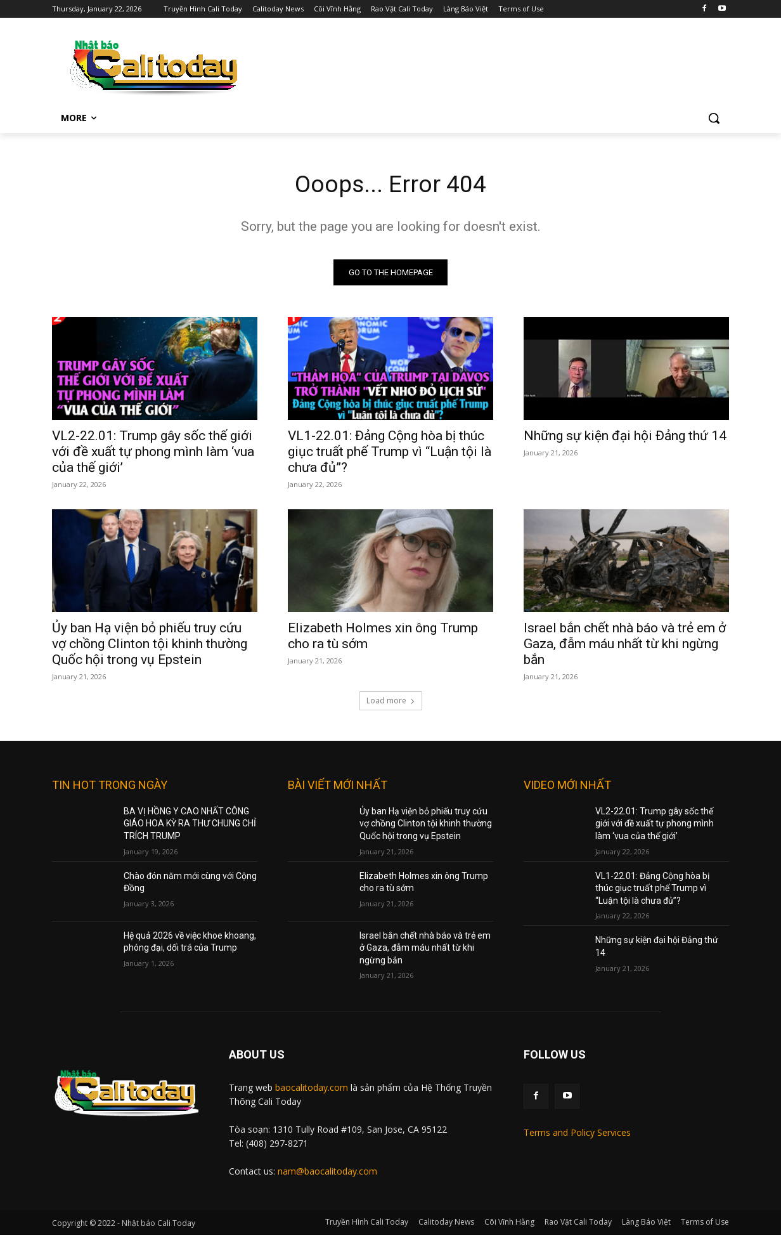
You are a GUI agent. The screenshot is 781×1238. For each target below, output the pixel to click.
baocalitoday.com (311, 1091)
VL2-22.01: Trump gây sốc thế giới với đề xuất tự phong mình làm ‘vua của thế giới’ (153, 454)
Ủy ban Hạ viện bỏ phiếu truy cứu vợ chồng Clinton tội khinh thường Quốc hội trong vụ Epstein (149, 646)
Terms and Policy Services (577, 1135)
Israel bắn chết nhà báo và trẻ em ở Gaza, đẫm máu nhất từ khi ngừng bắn (625, 646)
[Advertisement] (492, 64)
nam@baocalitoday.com (327, 1174)
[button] (714, 118)
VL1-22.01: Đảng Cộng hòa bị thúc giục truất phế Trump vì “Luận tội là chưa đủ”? (389, 454)
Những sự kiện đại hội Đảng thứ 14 (625, 438)
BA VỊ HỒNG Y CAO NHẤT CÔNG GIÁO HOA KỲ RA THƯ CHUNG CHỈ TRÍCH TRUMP (190, 826)
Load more (390, 703)
